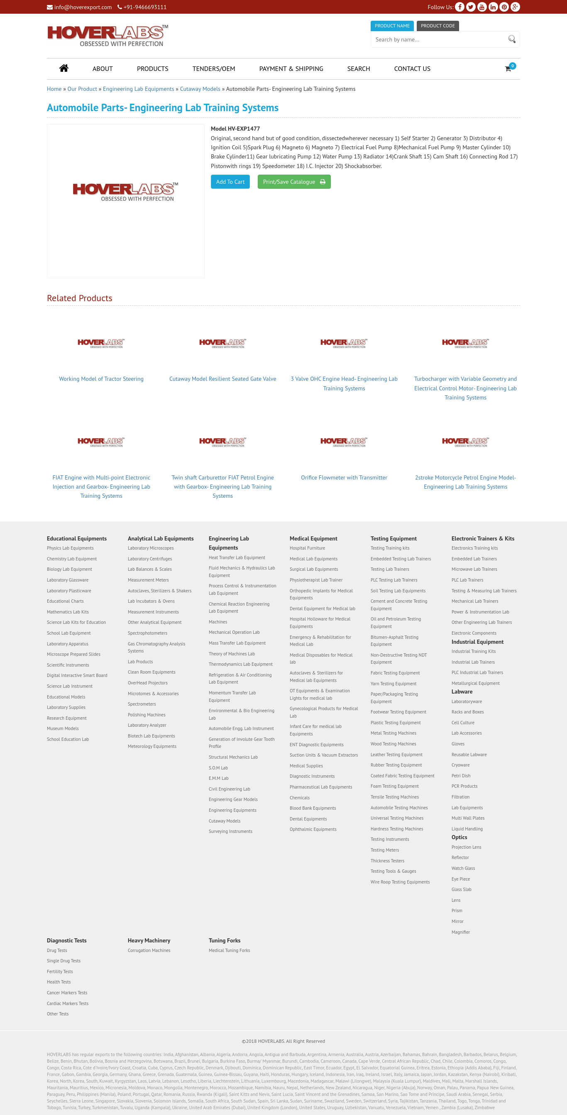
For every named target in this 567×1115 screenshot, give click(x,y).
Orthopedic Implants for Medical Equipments (321, 594)
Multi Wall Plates (468, 818)
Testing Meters (385, 850)
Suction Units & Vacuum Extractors (324, 755)
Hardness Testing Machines (397, 829)
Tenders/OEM (214, 68)
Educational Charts (65, 601)
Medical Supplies (306, 766)
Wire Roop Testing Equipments (400, 882)
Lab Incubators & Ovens (151, 601)
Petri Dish (461, 776)
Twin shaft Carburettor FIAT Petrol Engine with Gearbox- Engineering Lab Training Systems (223, 487)
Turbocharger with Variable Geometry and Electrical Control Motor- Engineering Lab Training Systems (465, 388)
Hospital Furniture (307, 548)
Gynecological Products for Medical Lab (324, 712)
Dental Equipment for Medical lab (322, 608)
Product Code (438, 25)
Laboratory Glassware (67, 580)
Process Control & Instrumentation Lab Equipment (242, 589)
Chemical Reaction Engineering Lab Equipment (239, 607)
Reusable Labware (469, 754)
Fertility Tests (60, 971)
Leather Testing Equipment (397, 754)
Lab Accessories (467, 733)
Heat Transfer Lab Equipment (237, 557)
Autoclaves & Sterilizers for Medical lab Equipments (316, 676)
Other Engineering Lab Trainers (482, 622)
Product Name (392, 25)
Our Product (82, 89)
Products (153, 68)
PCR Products (464, 786)
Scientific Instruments (68, 665)
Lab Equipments (467, 808)
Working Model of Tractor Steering (101, 378)
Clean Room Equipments (152, 672)
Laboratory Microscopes (151, 548)
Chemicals (300, 798)
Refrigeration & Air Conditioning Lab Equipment (240, 678)
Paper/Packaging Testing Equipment (394, 697)
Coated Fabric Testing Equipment (403, 776)
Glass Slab (462, 889)
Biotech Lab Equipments (151, 736)
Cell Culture (463, 722)
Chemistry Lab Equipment (72, 559)
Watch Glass (463, 868)
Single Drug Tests (64, 961)
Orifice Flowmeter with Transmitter (344, 477)
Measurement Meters (148, 580)
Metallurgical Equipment (476, 683)
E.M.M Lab (219, 778)
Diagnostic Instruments (312, 776)
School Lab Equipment (68, 633)
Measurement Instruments (153, 612)
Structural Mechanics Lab (233, 757)
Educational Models (66, 697)
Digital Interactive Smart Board (77, 675)
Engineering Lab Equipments (138, 89)
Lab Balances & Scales (150, 569)
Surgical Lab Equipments (314, 569)
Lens (456, 900)
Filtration (460, 797)
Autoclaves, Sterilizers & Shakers (159, 591)
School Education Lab (68, 739)
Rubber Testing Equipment (396, 765)
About (103, 68)
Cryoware (460, 765)
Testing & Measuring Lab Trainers (484, 591)
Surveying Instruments (230, 831)
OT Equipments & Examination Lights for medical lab (320, 694)
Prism (457, 910)
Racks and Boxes (468, 712)
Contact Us (412, 68)
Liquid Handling (467, 829)
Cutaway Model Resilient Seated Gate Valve (222, 378)
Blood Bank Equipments (313, 808)
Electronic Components (474, 633)
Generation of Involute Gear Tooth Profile (242, 743)
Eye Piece (461, 879)
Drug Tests (57, 950)
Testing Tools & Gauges (393, 871)
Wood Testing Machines (393, 744)
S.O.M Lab (218, 768)
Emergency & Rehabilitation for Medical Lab (320, 641)
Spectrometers (142, 704)
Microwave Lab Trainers (474, 569)
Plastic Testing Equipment (396, 722)
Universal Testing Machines (397, 818)
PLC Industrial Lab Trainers (477, 672)
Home (54, 89)
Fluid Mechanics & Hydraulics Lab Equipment (242, 571)
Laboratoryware (467, 701)
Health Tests (59, 982)
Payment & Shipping (291, 68)
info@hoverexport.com (79, 7)
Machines (218, 622)
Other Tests (57, 1014)
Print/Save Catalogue (294, 181)
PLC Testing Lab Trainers (394, 580)
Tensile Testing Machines (395, 797)
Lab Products (140, 662)
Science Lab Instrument (70, 686)
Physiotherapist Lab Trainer (316, 580)
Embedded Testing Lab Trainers (401, 559)
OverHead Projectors (148, 683)
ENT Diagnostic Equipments (317, 744)
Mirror (458, 921)
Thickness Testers (387, 861)
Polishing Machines (147, 715)
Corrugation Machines (149, 950)
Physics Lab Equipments (70, 548)
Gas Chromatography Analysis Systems (156, 647)
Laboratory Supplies (66, 707)
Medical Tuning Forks (229, 950)
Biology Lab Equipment (69, 569)
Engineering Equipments (233, 810)
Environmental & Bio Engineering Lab (241, 714)
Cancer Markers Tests (67, 993)
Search (358, 68)
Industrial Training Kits (474, 651)
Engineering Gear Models (233, 799)
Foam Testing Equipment (395, 786)
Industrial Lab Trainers (473, 662)
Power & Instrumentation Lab (480, 612)
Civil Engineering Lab (229, 789)
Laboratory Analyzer (147, 725)
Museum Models (63, 728)
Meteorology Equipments (152, 746)
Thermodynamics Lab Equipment (241, 664)
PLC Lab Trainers (467, 580)
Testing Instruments (390, 839)
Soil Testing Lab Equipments (398, 591)
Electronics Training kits (475, 548)
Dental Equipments (308, 819)
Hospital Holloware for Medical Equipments (320, 622)
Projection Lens (466, 847)
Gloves (458, 744)
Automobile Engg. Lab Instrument (241, 728)
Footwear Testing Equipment (398, 712)
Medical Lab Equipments (313, 559)
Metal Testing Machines (393, 733)
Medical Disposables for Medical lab (321, 658)
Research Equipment (67, 718)
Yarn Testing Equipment (394, 684)
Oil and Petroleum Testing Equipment (396, 622)
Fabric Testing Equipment (395, 673)
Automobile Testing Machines (399, 808)
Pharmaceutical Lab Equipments (321, 787)
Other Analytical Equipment (155, 622)
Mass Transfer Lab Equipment (237, 643)
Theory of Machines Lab (232, 654)
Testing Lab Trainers (390, 569)
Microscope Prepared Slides (73, 654)
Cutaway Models (200, 89)
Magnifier (461, 932)
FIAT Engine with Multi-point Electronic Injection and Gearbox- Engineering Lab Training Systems (101, 487)
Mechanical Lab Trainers (475, 601)
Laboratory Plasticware (69, 591)
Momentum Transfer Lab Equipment (232, 696)
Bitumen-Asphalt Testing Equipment (394, 641)
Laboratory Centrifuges (150, 559)
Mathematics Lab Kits (68, 612)
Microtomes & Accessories (153, 693)
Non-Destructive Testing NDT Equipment (399, 658)
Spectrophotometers (147, 633)
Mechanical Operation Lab (234, 632)
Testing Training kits (390, 548)
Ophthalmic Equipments (313, 829)
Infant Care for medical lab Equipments (316, 730)
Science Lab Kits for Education (76, 622)
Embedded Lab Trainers (474, 559)
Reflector (460, 857)
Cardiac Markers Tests (67, 1003)
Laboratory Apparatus (67, 644)
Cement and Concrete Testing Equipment (399, 604)
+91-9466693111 (141, 7)
